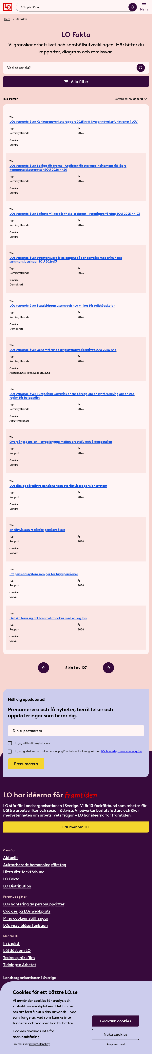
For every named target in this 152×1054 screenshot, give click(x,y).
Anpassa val (116, 1044)
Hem (7, 19)
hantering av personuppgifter (124, 751)
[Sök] (132, 7)
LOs (103, 751)
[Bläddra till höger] (108, 667)
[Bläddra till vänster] (43, 667)
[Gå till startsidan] (7, 7)
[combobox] (76, 7)
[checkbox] (10, 743)
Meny (144, 6)
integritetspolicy (39, 1044)
